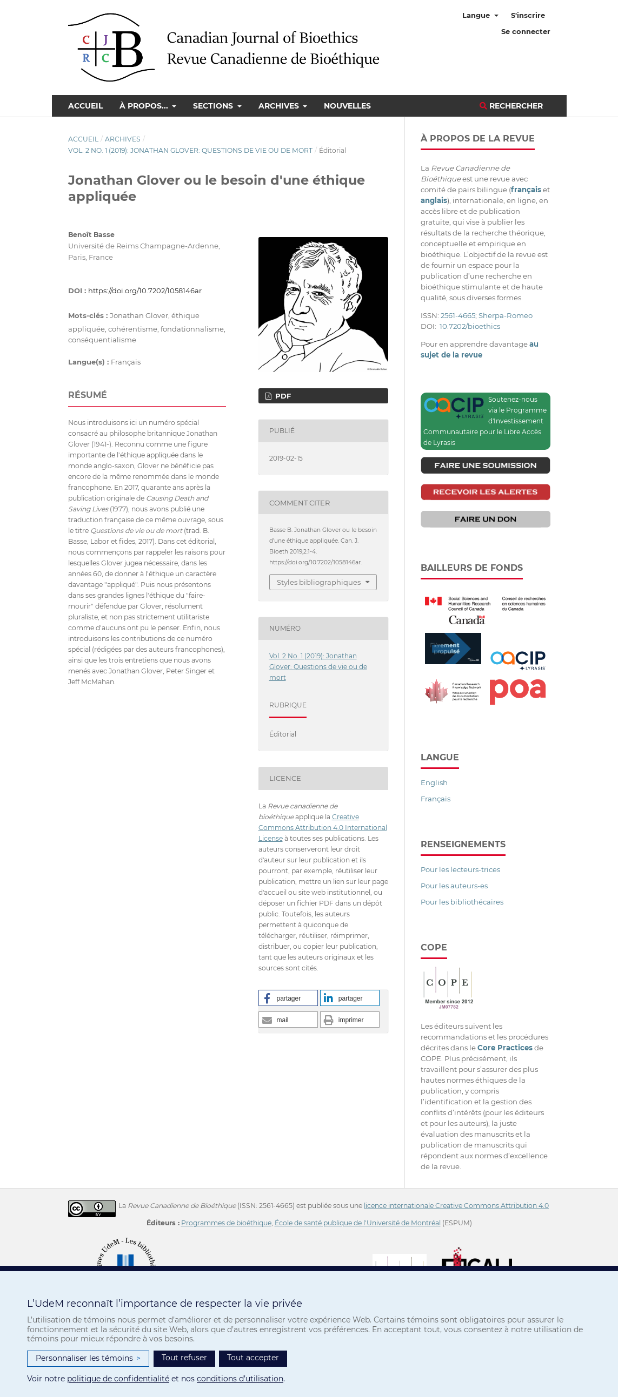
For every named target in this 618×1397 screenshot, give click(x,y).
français (526, 189)
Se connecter (525, 31)
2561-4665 (458, 315)
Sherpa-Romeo (506, 315)
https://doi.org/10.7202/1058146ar (145, 290)
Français (435, 798)
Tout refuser (184, 1357)
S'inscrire (528, 15)
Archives (279, 106)
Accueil (85, 106)
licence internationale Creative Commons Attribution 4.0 (456, 1206)
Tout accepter (253, 1357)
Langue (477, 15)
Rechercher (511, 106)
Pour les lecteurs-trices (460, 869)
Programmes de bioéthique (226, 1223)
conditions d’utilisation (240, 1378)
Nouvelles (347, 106)
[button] (288, 998)
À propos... (144, 106)
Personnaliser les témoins (88, 1358)
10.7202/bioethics (470, 326)
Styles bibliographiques (319, 582)
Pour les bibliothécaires (462, 901)
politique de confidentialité (118, 1378)
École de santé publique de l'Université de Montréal (358, 1223)
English (434, 782)
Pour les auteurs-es (454, 885)
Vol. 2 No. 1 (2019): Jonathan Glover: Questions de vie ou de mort (190, 150)
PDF (282, 396)
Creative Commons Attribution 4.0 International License (322, 827)
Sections (214, 106)
